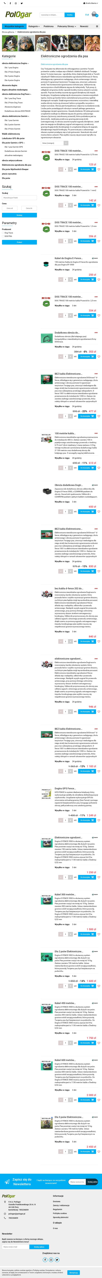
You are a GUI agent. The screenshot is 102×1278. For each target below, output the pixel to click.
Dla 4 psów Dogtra (12, 80)
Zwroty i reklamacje (61, 1205)
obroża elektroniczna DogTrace (16, 94)
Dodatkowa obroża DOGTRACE (17, 111)
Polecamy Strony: (67, 26)
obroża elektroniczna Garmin (15, 116)
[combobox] (54, 143)
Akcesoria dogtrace (13, 107)
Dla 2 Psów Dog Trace (13, 103)
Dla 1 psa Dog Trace (13, 98)
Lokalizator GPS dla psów (13, 138)
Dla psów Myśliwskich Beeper (15, 169)
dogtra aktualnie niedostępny (14, 90)
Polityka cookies (60, 1213)
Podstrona (49, 26)
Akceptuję (73, 1273)
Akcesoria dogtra (9, 85)
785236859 (13, 1218)
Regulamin (57, 1209)
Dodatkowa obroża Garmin (16, 151)
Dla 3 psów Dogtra (12, 76)
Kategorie (34, 26)
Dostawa (56, 1201)
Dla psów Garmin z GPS (13, 143)
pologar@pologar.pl (16, 1214)
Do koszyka (87, 169)
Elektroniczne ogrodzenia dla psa (16, 165)
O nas (55, 1228)
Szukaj (19, 215)
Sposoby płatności (60, 1217)
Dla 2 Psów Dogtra (12, 72)
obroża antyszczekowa (12, 160)
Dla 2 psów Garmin (12, 124)
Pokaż (19, 242)
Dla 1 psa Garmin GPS (14, 147)
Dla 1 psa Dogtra (11, 67)
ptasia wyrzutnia (9, 174)
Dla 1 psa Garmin (12, 120)
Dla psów (6, 178)
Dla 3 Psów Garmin (12, 129)
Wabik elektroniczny (11, 134)
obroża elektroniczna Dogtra (15, 63)
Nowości (84, 26)
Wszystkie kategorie (14, 26)
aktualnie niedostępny (14, 155)
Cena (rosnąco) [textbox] (48, 143)
